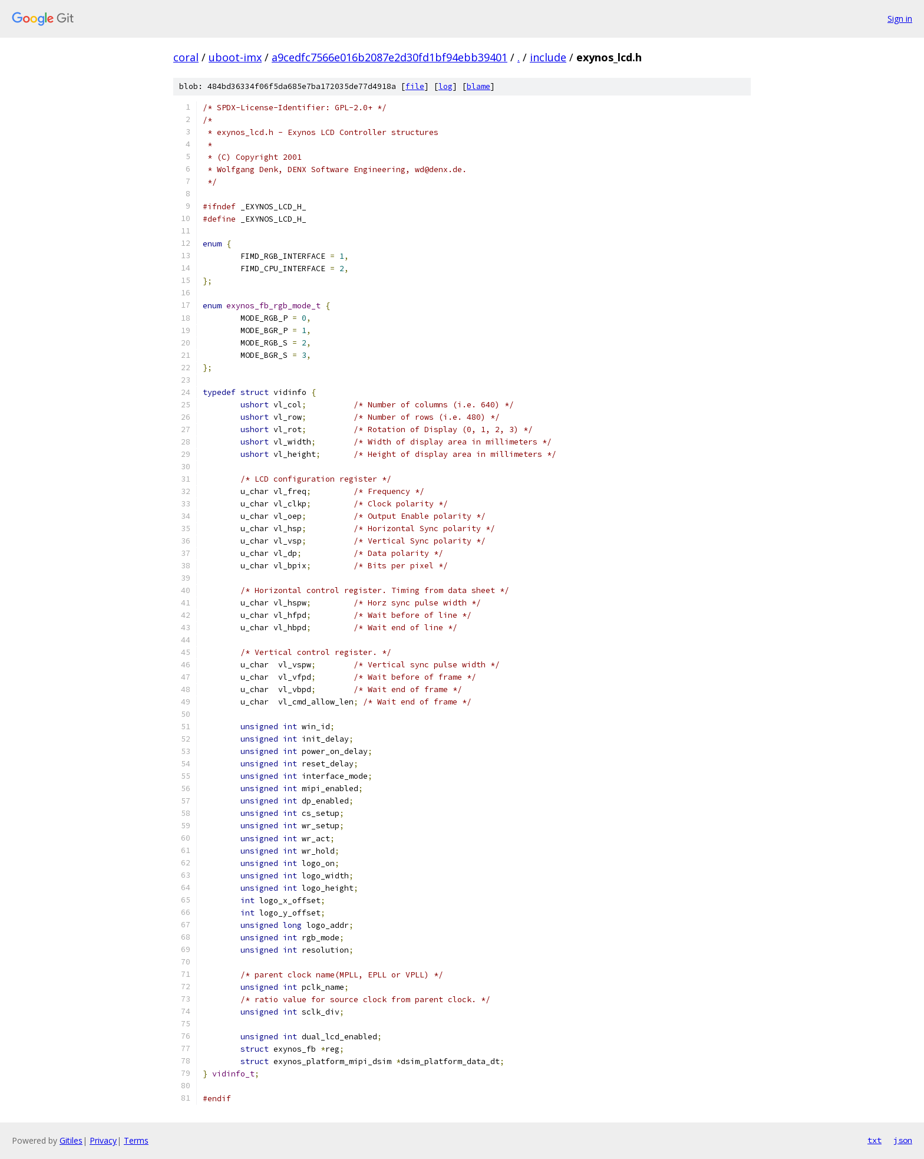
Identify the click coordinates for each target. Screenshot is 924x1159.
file (414, 86)
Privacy (103, 1140)
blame (478, 86)
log (445, 86)
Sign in (899, 18)
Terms (136, 1140)
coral (186, 57)
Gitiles (71, 1140)
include (548, 57)
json (902, 1140)
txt (874, 1140)
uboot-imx (235, 57)
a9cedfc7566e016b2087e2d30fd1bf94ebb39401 (389, 57)
